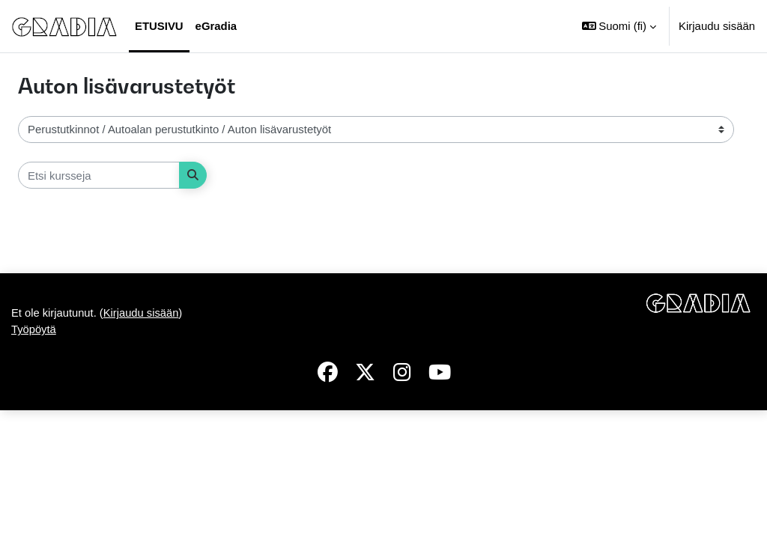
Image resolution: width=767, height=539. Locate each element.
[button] (619, 26)
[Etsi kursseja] (99, 175)
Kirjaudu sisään (717, 25)
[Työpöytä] (64, 26)
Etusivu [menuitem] (159, 25)
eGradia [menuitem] (216, 25)
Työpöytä (34, 457)
